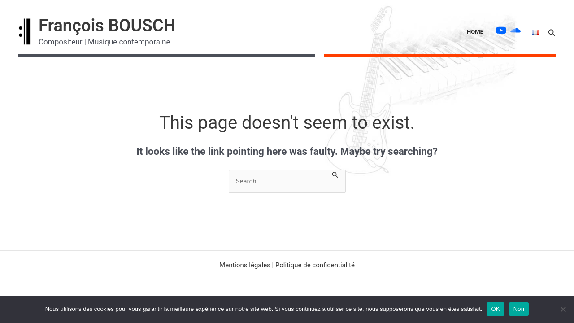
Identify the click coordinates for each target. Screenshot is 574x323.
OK (495, 309)
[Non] (562, 309)
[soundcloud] (516, 30)
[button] (552, 31)
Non (519, 309)
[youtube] (502, 30)
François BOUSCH (107, 25)
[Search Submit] (335, 174)
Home (475, 31)
